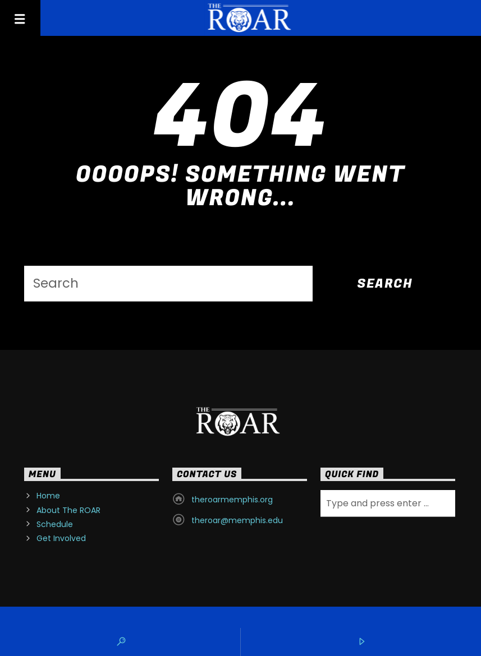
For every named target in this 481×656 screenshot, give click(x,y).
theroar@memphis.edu (237, 520)
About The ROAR (68, 510)
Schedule (54, 524)
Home (48, 495)
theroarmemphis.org (232, 499)
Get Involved (61, 538)
